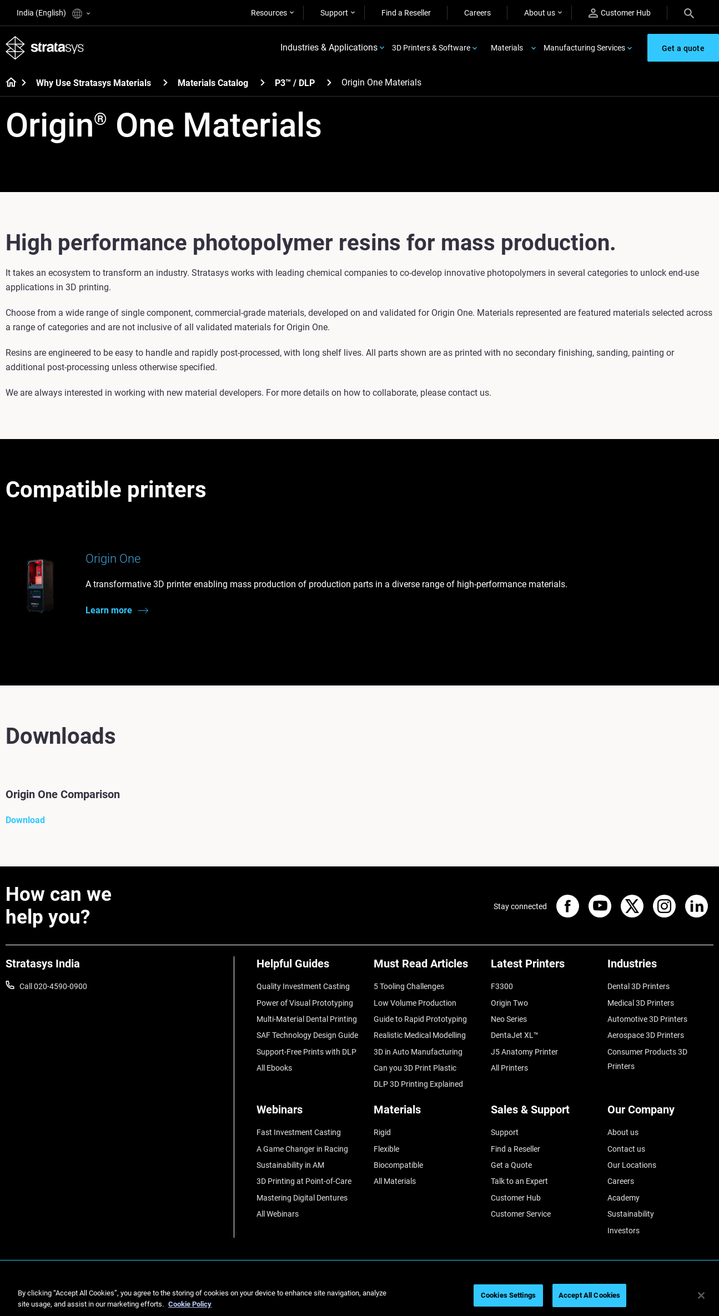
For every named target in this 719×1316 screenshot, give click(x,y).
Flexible (386, 1148)
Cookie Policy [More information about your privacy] (190, 1304)
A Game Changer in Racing (302, 1148)
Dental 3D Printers (638, 986)
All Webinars (278, 1213)
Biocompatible (398, 1165)
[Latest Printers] (544, 968)
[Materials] (427, 1114)
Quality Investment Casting (303, 986)
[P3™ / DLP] (329, 82)
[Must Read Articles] (427, 968)
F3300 (502, 986)
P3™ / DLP (295, 83)
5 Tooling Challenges (409, 986)
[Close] (701, 1295)
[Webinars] (310, 1114)
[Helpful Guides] (310, 968)
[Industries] (660, 968)
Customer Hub (620, 13)
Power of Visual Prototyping (305, 1003)
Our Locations (631, 1165)
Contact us (626, 1148)
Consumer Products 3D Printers (647, 1059)
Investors (623, 1230)
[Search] (689, 13)
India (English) (53, 13)
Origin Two (509, 1003)
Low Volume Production (415, 1003)
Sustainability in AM (290, 1165)
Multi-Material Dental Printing (307, 1019)
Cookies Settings (508, 1295)
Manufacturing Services (584, 47)
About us (539, 12)
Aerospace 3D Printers (645, 1035)
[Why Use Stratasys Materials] (165, 82)
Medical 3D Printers (640, 1003)
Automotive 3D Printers (647, 1019)
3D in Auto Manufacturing (418, 1051)
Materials (507, 47)
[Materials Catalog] (262, 82)
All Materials (395, 1181)
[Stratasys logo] (45, 48)
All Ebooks (274, 1067)
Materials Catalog (213, 83)
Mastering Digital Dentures (302, 1197)
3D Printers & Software (431, 47)
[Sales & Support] (544, 1114)
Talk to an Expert (519, 1181)
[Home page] (7, 83)
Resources (269, 12)
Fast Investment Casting (299, 1132)
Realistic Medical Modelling (420, 1035)
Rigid (382, 1132)
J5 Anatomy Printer (524, 1051)
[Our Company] (660, 1114)
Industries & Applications (329, 48)
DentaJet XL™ (515, 1035)
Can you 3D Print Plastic (415, 1067)
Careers (477, 12)
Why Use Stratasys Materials (93, 83)
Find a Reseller (406, 12)
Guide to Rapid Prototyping (420, 1019)
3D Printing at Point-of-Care (304, 1181)
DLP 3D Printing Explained (418, 1084)
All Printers (509, 1067)
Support (334, 12)
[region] (359, 1296)
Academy (623, 1197)
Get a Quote (511, 1165)
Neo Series (509, 1019)
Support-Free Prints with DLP (306, 1051)
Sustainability (630, 1213)
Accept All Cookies (589, 1295)
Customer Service (521, 1213)
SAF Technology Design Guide (307, 1035)
